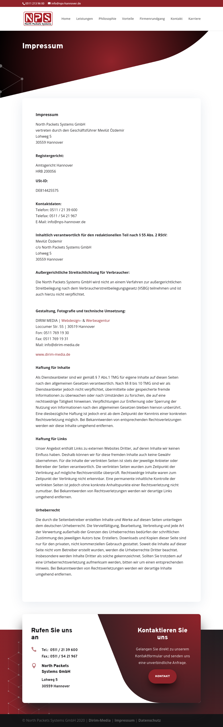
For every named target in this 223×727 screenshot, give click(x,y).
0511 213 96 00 (34, 3)
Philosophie (107, 19)
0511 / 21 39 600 (64, 650)
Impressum (125, 720)
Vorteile (128, 19)
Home (66, 19)
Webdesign (70, 320)
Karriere (194, 19)
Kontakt (177, 19)
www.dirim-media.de (53, 354)
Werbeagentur (98, 320)
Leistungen (84, 19)
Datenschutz (149, 720)
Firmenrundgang (152, 19)
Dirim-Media (100, 720)
